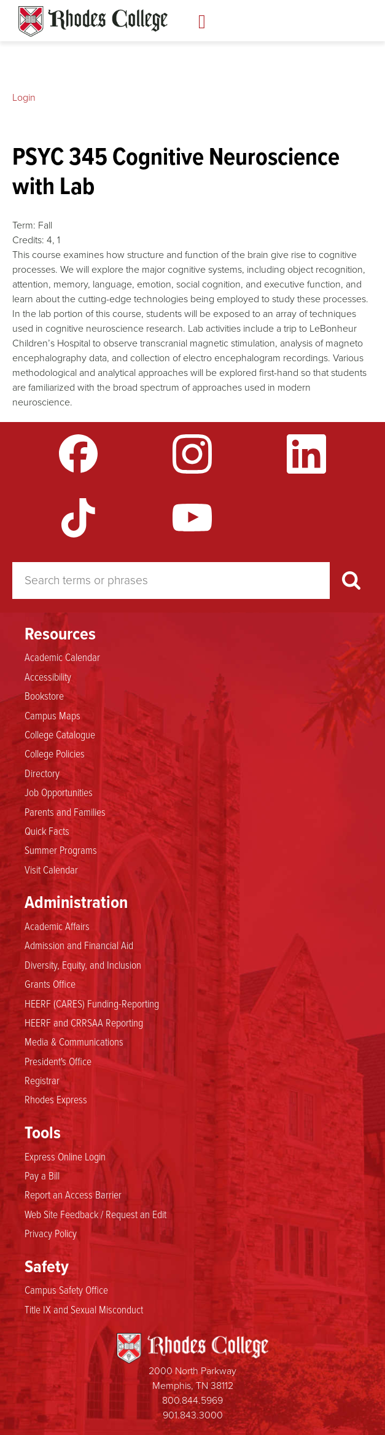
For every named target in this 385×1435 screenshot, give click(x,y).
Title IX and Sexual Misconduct (84, 1310)
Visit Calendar (51, 870)
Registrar (42, 1081)
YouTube (192, 518)
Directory (42, 773)
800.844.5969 (192, 1400)
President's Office (58, 1061)
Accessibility (48, 677)
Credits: (28, 240)
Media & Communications (74, 1042)
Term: (24, 225)
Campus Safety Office (66, 1290)
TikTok (78, 518)
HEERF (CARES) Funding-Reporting (92, 1004)
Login (24, 97)
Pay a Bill (42, 1176)
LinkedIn (306, 454)
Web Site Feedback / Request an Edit (95, 1214)
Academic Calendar (62, 657)
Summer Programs (61, 850)
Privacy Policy (51, 1233)
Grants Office (50, 984)
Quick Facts (47, 831)
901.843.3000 (193, 1415)
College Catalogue (60, 735)
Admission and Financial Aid (79, 945)
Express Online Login (65, 1157)
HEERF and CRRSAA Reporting (84, 1023)
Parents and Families (65, 812)
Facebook (78, 454)
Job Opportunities (59, 792)
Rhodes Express (56, 1100)
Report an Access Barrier (73, 1195)
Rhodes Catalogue (93, 21)
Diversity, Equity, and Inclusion (83, 965)
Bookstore (44, 696)
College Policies (55, 754)
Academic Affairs (57, 926)
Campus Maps (52, 716)
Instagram (192, 454)
